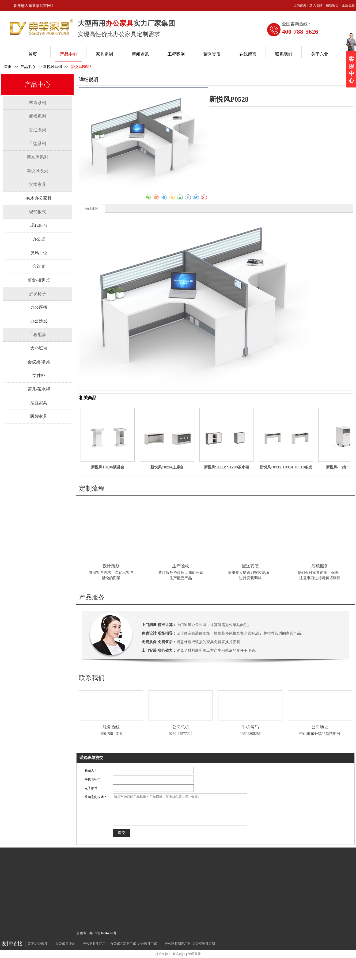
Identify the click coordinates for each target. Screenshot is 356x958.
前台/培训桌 (39, 280)
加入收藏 (315, 5)
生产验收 (180, 566)
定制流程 (92, 488)
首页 (8, 67)
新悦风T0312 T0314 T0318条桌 (286, 467)
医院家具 (38, 416)
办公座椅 (38, 307)
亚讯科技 (178, 954)
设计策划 (111, 566)
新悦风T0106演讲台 (107, 467)
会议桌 (38, 266)
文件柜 (38, 375)
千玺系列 (37, 143)
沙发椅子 (37, 293)
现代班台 (38, 225)
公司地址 (319, 727)
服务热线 (111, 727)
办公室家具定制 (203, 943)
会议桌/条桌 (39, 362)
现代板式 (37, 211)
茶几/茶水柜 (39, 389)
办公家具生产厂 (94, 943)
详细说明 (88, 79)
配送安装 (250, 566)
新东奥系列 (37, 157)
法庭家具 (38, 402)
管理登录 (194, 954)
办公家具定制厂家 (123, 943)
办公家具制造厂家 (178, 943)
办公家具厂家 (147, 943)
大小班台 (38, 348)
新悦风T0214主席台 (167, 467)
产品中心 (28, 67)
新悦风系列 (52, 67)
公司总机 (180, 727)
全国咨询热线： (297, 24)
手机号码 (250, 727)
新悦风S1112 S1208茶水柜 (226, 467)
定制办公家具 (37, 943)
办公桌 (38, 239)
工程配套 (37, 334)
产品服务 (92, 597)
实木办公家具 (39, 198)
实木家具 (37, 184)
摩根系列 (37, 116)
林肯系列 (37, 102)
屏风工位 (38, 252)
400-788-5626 (300, 31)
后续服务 (319, 566)
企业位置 (348, 5)
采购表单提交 (91, 757)
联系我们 (92, 677)
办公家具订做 (65, 943)
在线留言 (332, 5)
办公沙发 (38, 321)
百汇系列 (37, 130)
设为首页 (299, 5)
